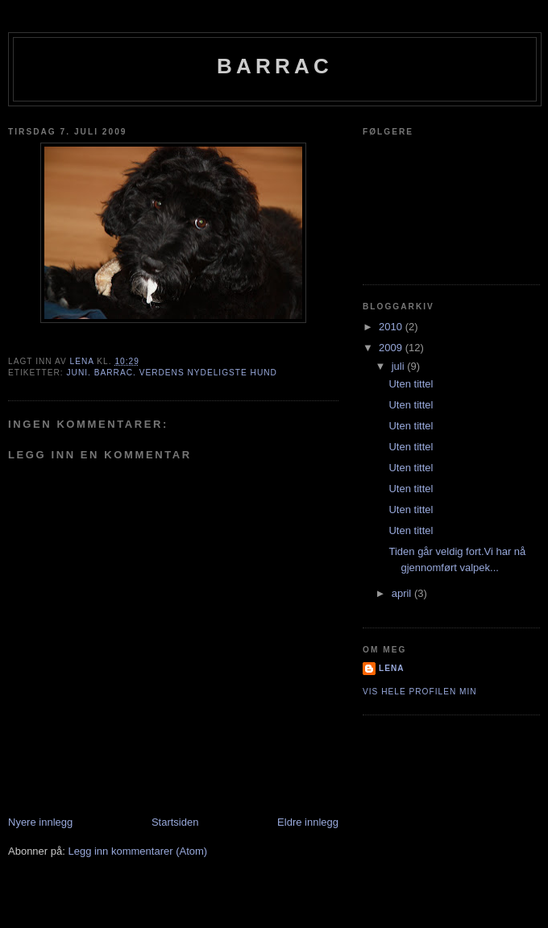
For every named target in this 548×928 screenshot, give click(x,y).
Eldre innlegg (307, 822)
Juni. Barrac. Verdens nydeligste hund (171, 372)
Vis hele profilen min (420, 691)
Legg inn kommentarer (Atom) (137, 851)
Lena (392, 668)
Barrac (275, 66)
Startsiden (175, 822)
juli (400, 366)
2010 (392, 327)
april (403, 593)
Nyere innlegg (40, 822)
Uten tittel (410, 384)
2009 (392, 348)
